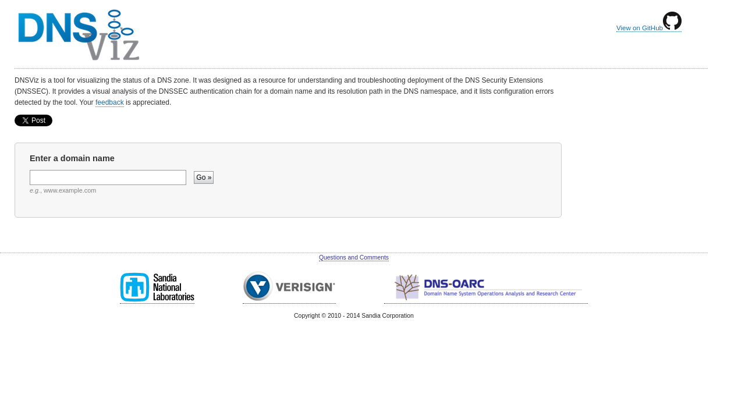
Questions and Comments (354, 257)
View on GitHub (649, 27)
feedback (109, 102)
